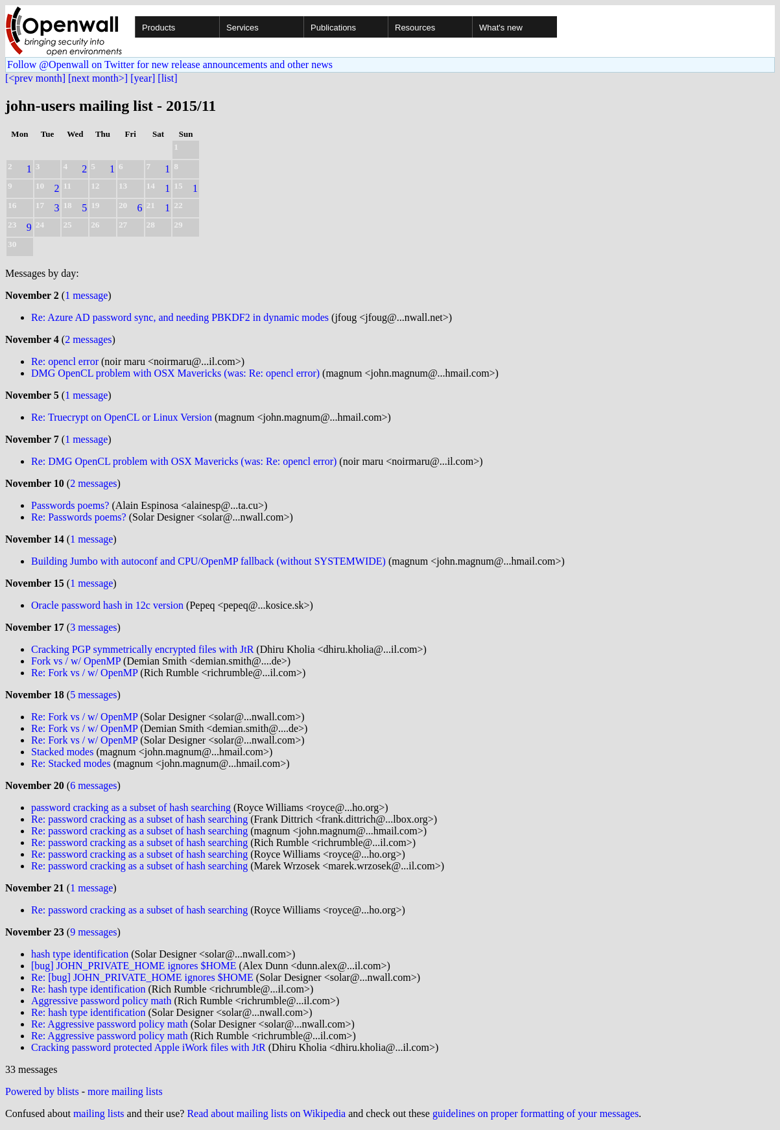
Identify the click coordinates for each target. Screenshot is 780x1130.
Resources (415, 27)
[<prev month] (35, 78)
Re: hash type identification (88, 989)
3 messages (93, 627)
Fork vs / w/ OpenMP (76, 660)
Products (158, 27)
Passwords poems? (70, 505)
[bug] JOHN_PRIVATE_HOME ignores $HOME (134, 965)
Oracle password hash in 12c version (107, 605)
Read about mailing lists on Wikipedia (266, 1113)
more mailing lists (125, 1091)
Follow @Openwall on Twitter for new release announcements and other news (170, 64)
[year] (142, 78)
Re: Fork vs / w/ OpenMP (84, 672)
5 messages (93, 694)
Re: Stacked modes (71, 763)
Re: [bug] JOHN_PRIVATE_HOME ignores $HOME (142, 977)
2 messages (88, 339)
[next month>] (98, 78)
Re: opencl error (65, 361)
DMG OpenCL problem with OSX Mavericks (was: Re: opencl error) (175, 373)
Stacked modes (62, 751)
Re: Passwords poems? (78, 517)
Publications (333, 27)
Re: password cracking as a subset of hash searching (139, 819)
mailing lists (98, 1113)
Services (242, 27)
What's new (501, 27)
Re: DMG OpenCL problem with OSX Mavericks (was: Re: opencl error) (184, 461)
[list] (167, 78)
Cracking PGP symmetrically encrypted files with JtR (142, 649)
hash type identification (79, 953)
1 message (86, 295)
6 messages (93, 785)
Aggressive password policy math (101, 1000)
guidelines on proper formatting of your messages (535, 1113)
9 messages (93, 931)
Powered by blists (42, 1091)
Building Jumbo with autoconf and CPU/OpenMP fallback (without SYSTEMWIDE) (208, 561)
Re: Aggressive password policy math (109, 1024)
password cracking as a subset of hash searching (131, 807)
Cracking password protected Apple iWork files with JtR (148, 1047)
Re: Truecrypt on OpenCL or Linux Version (121, 417)
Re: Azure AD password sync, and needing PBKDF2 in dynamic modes (180, 317)
